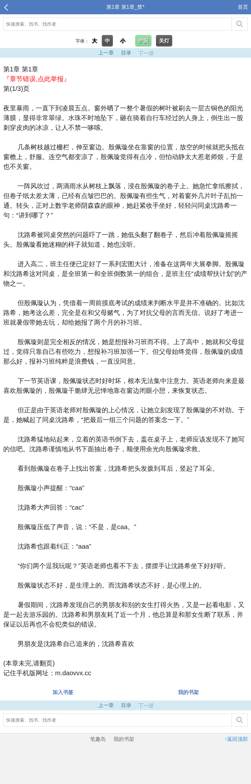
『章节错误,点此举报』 (36, 78)
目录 (126, 53)
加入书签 (63, 692)
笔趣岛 (98, 739)
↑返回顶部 (236, 739)
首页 (243, 7)
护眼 (143, 41)
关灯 (164, 41)
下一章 (145, 53)
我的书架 (188, 692)
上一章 (106, 53)
